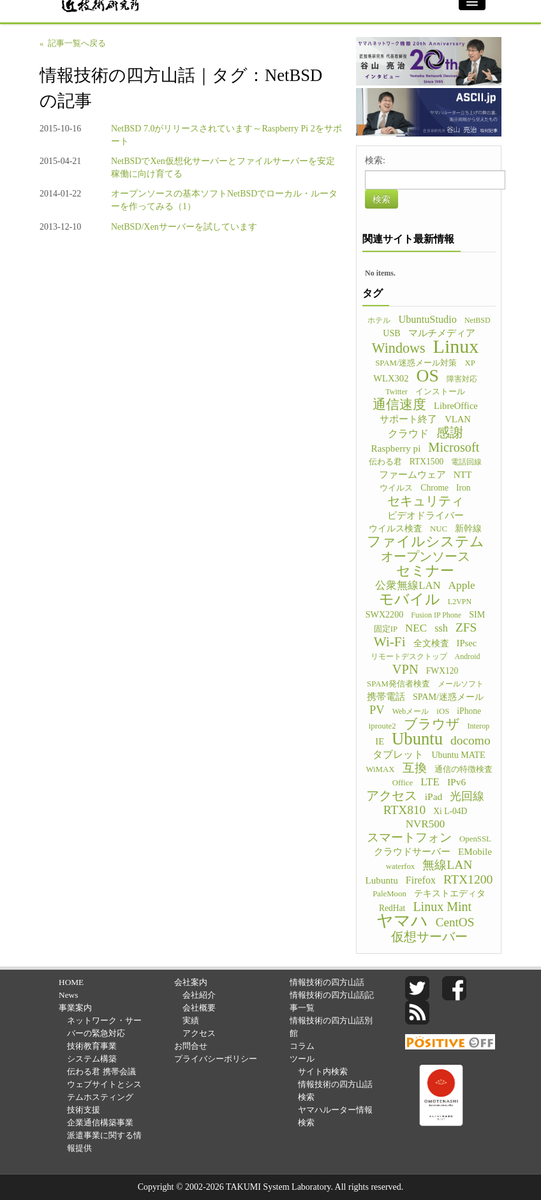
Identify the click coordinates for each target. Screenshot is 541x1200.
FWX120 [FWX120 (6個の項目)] (442, 671)
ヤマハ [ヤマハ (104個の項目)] (402, 921)
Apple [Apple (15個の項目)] (461, 585)
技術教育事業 (92, 1046)
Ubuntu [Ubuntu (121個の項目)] (417, 738)
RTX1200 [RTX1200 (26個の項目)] (468, 879)
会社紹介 (199, 995)
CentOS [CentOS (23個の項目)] (455, 922)
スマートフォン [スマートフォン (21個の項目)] (409, 837)
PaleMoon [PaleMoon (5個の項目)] (389, 893)
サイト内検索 (323, 1071)
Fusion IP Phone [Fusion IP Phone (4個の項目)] (436, 615)
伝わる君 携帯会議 (101, 1071)
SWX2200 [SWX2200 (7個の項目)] (385, 614)
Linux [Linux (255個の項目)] (456, 346)
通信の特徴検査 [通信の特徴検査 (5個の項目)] (463, 769)
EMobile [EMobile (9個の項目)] (475, 851)
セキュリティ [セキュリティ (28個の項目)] (425, 500)
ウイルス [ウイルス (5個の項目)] (396, 488)
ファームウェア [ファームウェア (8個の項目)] (412, 475)
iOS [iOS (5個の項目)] (442, 711)
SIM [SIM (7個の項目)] (477, 614)
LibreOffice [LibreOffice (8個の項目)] (456, 406)
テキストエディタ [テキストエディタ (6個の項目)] (449, 893)
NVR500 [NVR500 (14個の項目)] (425, 824)
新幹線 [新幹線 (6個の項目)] (468, 528)
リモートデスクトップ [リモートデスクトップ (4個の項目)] (409, 656)
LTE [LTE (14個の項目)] (430, 782)
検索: (375, 160)
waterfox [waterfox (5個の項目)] (400, 866)
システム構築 (92, 1058)
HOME (71, 982)
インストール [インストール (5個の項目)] (440, 391)
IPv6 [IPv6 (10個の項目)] (456, 781)
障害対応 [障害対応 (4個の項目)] (462, 378)
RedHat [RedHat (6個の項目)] (392, 908)
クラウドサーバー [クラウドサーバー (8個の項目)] (412, 852)
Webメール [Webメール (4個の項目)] (410, 711)
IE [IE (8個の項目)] (379, 741)
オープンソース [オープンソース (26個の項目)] (425, 556)
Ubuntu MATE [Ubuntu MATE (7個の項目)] (458, 755)
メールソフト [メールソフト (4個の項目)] (461, 683)
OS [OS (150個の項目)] (428, 375)
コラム (302, 1046)
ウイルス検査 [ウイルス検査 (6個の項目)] (395, 528)
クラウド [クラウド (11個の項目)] (408, 433)
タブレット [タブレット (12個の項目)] (398, 754)
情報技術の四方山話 (327, 982)
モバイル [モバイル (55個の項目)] (409, 599)
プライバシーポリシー (215, 1058)
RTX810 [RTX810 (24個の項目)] (404, 810)
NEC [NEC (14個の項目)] (416, 628)
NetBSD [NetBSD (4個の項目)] (477, 320)
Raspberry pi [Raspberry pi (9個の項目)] (396, 448)
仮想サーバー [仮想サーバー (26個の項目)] (429, 936)
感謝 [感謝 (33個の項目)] (449, 432)
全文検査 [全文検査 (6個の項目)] (431, 643)
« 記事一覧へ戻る (73, 43)
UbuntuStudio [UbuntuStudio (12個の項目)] (427, 319)
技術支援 (83, 1110)
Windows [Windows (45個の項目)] (399, 348)
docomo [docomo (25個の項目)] (470, 740)
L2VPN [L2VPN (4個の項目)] (459, 601)
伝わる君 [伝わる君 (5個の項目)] (385, 461)
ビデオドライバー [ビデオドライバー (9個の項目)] (425, 515)
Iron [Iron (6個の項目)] (463, 488)
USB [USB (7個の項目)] (391, 333)
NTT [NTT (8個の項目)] (462, 475)
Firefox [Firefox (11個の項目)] (421, 880)
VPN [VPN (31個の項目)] (405, 669)
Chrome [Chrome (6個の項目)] (434, 488)
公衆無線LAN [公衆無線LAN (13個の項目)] (407, 585)
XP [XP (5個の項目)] (469, 363)
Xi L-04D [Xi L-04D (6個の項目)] (450, 811)
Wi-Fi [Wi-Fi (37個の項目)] (390, 641)
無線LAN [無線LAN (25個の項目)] (447, 865)
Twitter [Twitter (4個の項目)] (396, 391)
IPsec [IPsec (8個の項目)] (467, 643)
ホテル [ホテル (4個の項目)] (378, 320)
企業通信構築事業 (100, 1122)
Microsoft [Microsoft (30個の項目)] (453, 447)
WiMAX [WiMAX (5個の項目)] (380, 769)
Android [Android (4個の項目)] (467, 656)
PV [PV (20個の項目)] (377, 710)
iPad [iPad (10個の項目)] (434, 796)
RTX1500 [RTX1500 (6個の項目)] (426, 461)
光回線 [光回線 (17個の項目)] (467, 796)
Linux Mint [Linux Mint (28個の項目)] (442, 906)
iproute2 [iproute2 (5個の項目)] (382, 726)
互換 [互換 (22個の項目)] (415, 768)
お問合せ (190, 1046)
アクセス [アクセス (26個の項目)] (391, 795)
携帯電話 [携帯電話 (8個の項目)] (386, 697)
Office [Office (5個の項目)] (402, 782)
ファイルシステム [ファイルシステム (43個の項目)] (425, 541)
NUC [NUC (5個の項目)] (438, 528)
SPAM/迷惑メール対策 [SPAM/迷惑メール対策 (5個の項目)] (416, 363)
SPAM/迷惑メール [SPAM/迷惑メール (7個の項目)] (448, 697)
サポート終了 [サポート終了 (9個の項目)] (408, 418)
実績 (190, 1020)
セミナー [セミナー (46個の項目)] (425, 571)
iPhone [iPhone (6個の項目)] (469, 711)
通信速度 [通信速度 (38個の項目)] (399, 404)
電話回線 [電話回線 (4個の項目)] (466, 461)
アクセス (199, 1033)
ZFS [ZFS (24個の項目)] (466, 627)
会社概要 (199, 1007)
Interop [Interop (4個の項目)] (479, 726)
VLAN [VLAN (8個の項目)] (458, 419)
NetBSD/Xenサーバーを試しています (184, 227)
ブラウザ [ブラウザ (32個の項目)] (432, 724)
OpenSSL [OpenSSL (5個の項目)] (475, 838)
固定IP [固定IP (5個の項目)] (385, 629)
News (68, 995)
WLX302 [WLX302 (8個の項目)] (390, 378)
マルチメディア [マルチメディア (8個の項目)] (441, 333)
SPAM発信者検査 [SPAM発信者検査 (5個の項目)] (398, 683)
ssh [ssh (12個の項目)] (441, 628)
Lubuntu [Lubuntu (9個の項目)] (382, 880)
